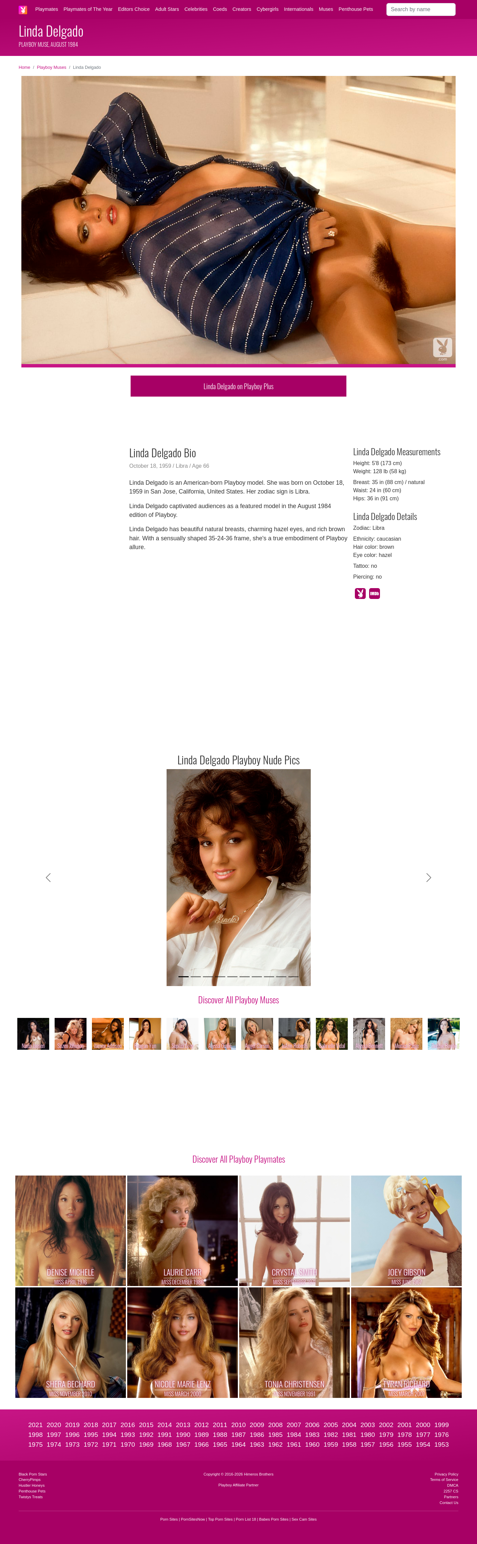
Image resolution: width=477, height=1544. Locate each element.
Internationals (298, 9)
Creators (241, 9)
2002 (386, 1424)
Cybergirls (267, 9)
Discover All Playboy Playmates (238, 1158)
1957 (368, 1444)
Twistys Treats (31, 1497)
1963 (257, 1444)
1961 (294, 1444)
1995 (90, 1434)
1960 (312, 1444)
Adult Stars (167, 9)
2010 (238, 1424)
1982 (331, 1434)
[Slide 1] (183, 977)
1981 (349, 1434)
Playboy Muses (51, 67)
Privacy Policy (446, 1474)
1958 (349, 1444)
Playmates (46, 9)
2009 (257, 1424)
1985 (275, 1434)
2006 (312, 1424)
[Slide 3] (208, 977)
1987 (238, 1434)
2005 (331, 1424)
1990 (183, 1434)
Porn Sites (169, 1519)
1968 (164, 1444)
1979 (386, 1434)
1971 (109, 1444)
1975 (35, 1444)
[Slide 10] (293, 977)
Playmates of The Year (88, 9)
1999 (441, 1424)
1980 (368, 1434)
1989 (201, 1434)
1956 (386, 1444)
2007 (294, 1424)
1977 (423, 1434)
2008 (275, 1424)
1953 (441, 1444)
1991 (164, 1434)
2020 (54, 1424)
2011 (220, 1424)
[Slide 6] (245, 977)
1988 (220, 1434)
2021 (35, 1424)
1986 (257, 1434)
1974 (54, 1444)
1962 (275, 1444)
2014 (164, 1424)
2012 (201, 1424)
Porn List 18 (246, 1519)
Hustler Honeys (31, 1485)
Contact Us (449, 1503)
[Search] (421, 9)
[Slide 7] (257, 977)
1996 (72, 1434)
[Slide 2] (196, 977)
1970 (127, 1444)
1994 (109, 1434)
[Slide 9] (281, 977)
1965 (220, 1444)
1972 (90, 1444)
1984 (294, 1434)
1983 (312, 1434)
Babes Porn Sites (273, 1519)
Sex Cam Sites (304, 1519)
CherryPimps (30, 1480)
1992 (146, 1434)
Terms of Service (444, 1480)
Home (24, 67)
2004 (349, 1424)
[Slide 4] (220, 977)
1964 (238, 1444)
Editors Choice (134, 9)
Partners (451, 1497)
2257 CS (450, 1491)
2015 (146, 1424)
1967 (183, 1444)
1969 (146, 1444)
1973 (72, 1444)
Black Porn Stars (33, 1474)
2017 (109, 1424)
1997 (54, 1434)
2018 (90, 1424)
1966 (201, 1444)
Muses (326, 9)
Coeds (220, 9)
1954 (423, 1444)
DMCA (452, 1485)
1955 (404, 1444)
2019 (72, 1424)
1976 (441, 1434)
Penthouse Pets (356, 9)
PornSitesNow (193, 1519)
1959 (331, 1444)
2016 (127, 1424)
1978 (404, 1434)
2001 (404, 1424)
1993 (127, 1434)
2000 (423, 1424)
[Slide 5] (232, 977)
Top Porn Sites (220, 1519)
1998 (35, 1434)
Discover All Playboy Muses (238, 999)
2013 (183, 1424)
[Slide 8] (269, 977)
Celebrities (196, 9)
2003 (368, 1424)
